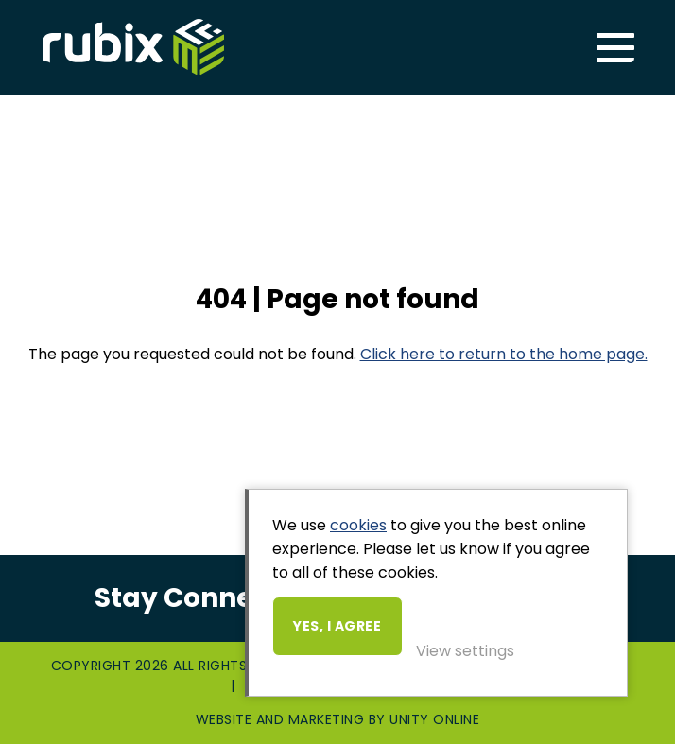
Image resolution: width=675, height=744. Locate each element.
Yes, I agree (337, 625)
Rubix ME (133, 47)
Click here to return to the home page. (504, 354)
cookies (358, 525)
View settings (465, 651)
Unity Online (434, 719)
